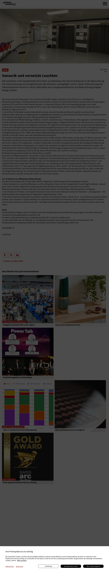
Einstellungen (48, 566)
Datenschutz (9, 566)
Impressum (19, 566)
